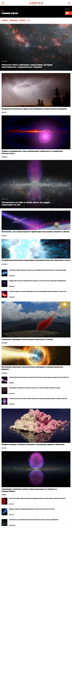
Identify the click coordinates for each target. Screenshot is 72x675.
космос (5, 20)
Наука (4, 112)
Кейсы (11, 382)
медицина (13, 20)
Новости (5, 199)
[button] (2, 3)
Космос (4, 61)
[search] (69, 3)
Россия (22, 20)
